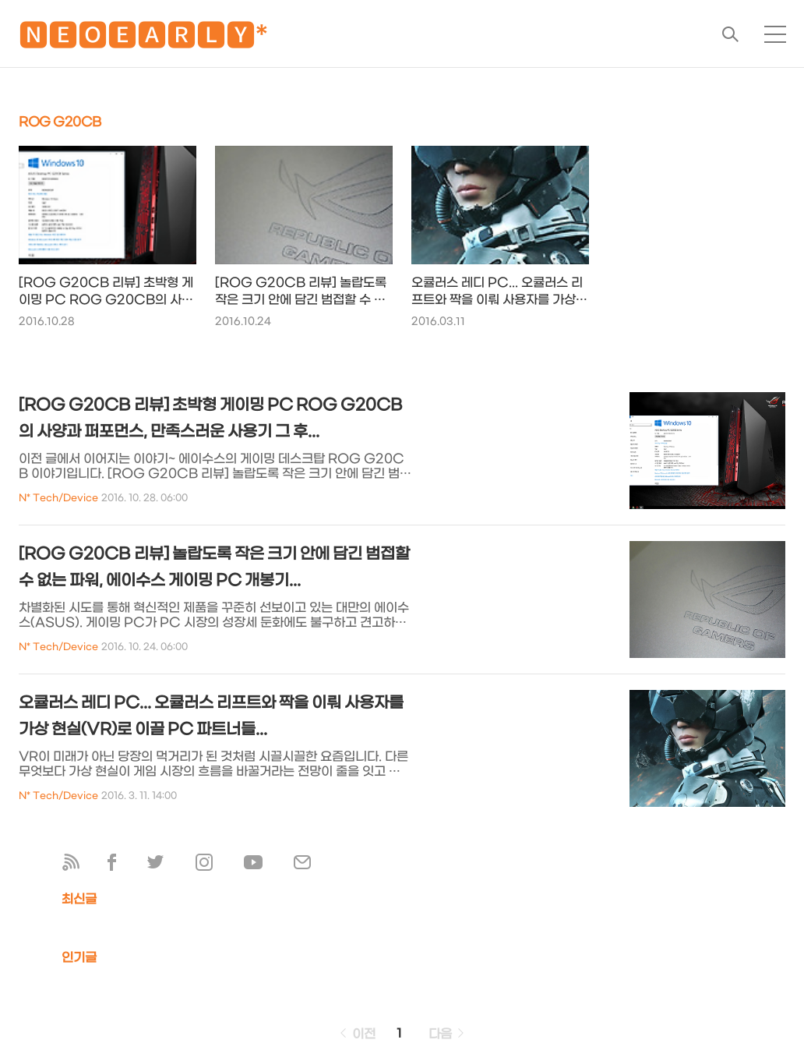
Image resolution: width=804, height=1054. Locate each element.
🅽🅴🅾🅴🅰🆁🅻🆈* (143, 38)
